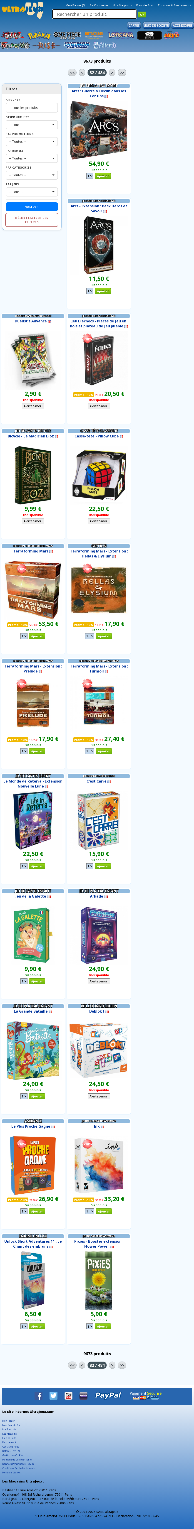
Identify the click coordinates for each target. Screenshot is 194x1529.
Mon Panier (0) (75, 5)
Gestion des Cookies (12, 1455)
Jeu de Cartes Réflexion (98, 776)
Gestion (98, 545)
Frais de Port (144, 5)
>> (122, 72)
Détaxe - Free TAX (11, 1451)
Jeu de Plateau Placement (99, 1121)
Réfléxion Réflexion (99, 1006)
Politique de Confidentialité (17, 1459)
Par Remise (14, 151)
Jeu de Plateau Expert (99, 85)
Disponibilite (18, 117)
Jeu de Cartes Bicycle (33, 430)
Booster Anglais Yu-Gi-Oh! (33, 316)
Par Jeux (12, 184)
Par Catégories (18, 167)
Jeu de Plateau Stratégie (98, 201)
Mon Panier (8, 1420)
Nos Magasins (122, 5)
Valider (32, 207)
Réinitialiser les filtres (31, 220)
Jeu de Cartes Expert (33, 775)
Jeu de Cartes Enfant (33, 890)
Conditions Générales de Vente (18, 1468)
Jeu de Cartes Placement (99, 1236)
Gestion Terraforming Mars (32, 546)
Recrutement (9, 1442)
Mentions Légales (11, 1472)
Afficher (13, 100)
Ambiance (33, 1121)
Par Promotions (19, 134)
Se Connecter (99, 5)
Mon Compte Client (12, 1425)
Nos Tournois (9, 1429)
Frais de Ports (9, 1438)
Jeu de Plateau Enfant (99, 890)
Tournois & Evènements (174, 5)
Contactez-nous (10, 1446)
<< (72, 72)
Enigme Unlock (33, 1236)
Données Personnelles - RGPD (18, 1463)
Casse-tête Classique (98, 430)
